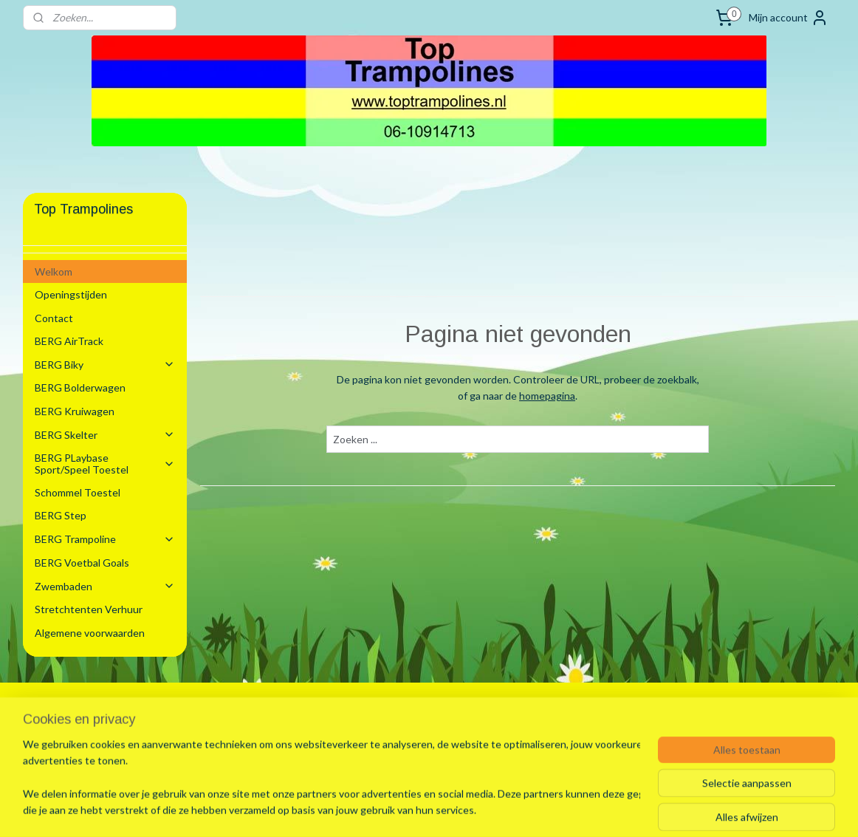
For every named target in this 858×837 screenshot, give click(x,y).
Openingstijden (71, 294)
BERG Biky (105, 364)
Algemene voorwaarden (90, 632)
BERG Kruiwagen (74, 411)
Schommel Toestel (77, 492)
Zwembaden (105, 586)
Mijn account (788, 18)
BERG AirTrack (69, 341)
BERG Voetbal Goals (82, 562)
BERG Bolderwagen (80, 387)
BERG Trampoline (105, 539)
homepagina (547, 395)
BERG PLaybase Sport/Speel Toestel (105, 463)
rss (409, 810)
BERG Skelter (105, 434)
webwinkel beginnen (460, 810)
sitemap (383, 810)
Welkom (53, 271)
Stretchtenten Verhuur (89, 609)
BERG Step (60, 515)
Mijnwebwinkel (580, 810)
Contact (54, 318)
